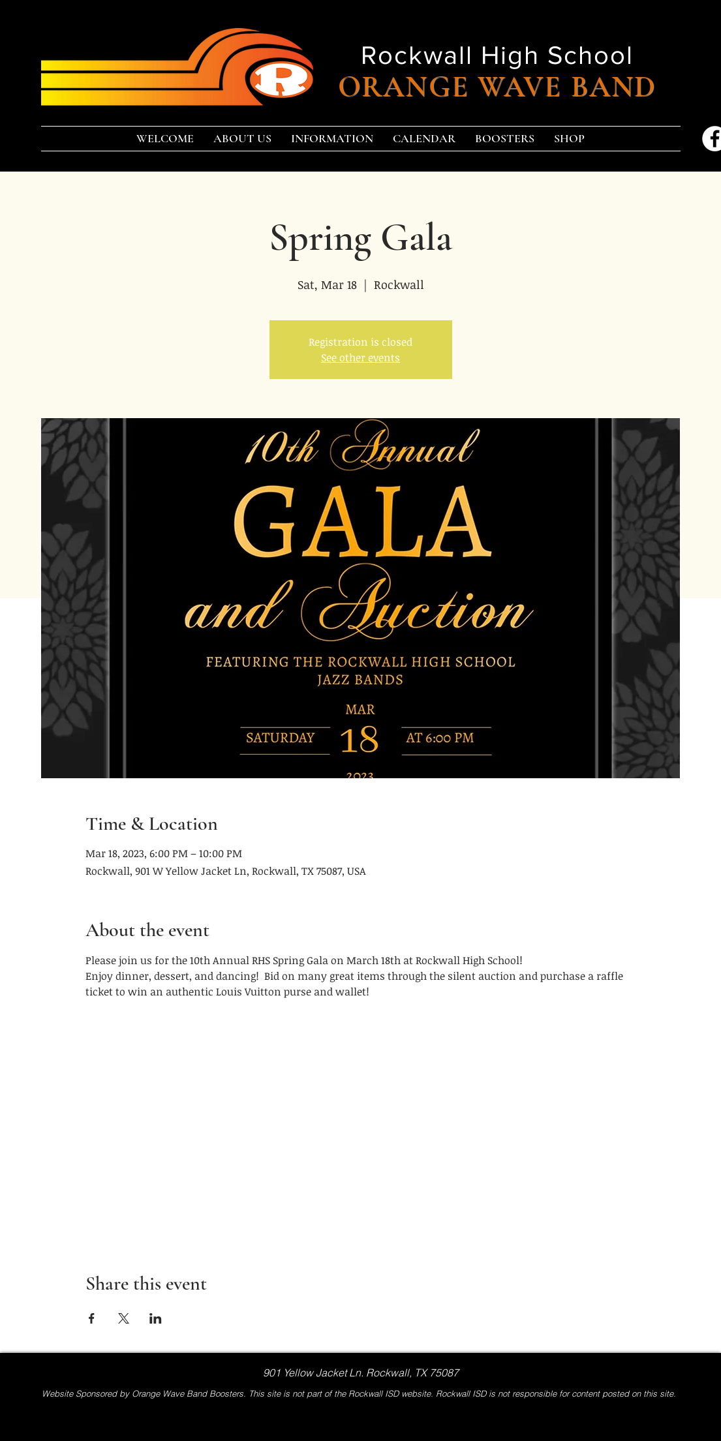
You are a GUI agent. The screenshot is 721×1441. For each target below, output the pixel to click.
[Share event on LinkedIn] (155, 1318)
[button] (242, 139)
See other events (360, 357)
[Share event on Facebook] (91, 1318)
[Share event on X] (123, 1318)
